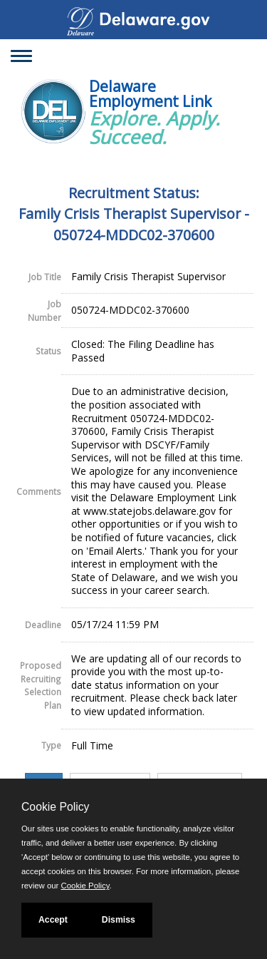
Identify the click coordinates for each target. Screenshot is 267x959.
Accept (53, 920)
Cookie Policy (55, 807)
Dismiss (118, 920)
